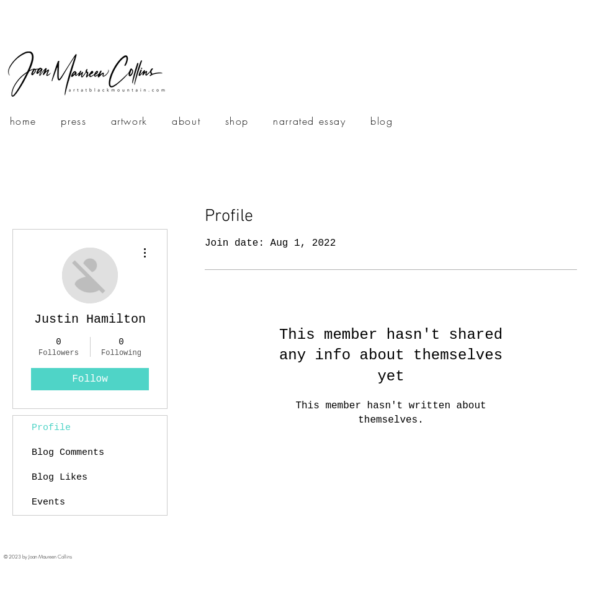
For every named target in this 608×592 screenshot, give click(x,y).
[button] (129, 121)
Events (48, 502)
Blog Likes (59, 477)
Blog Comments (68, 452)
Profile (51, 428)
